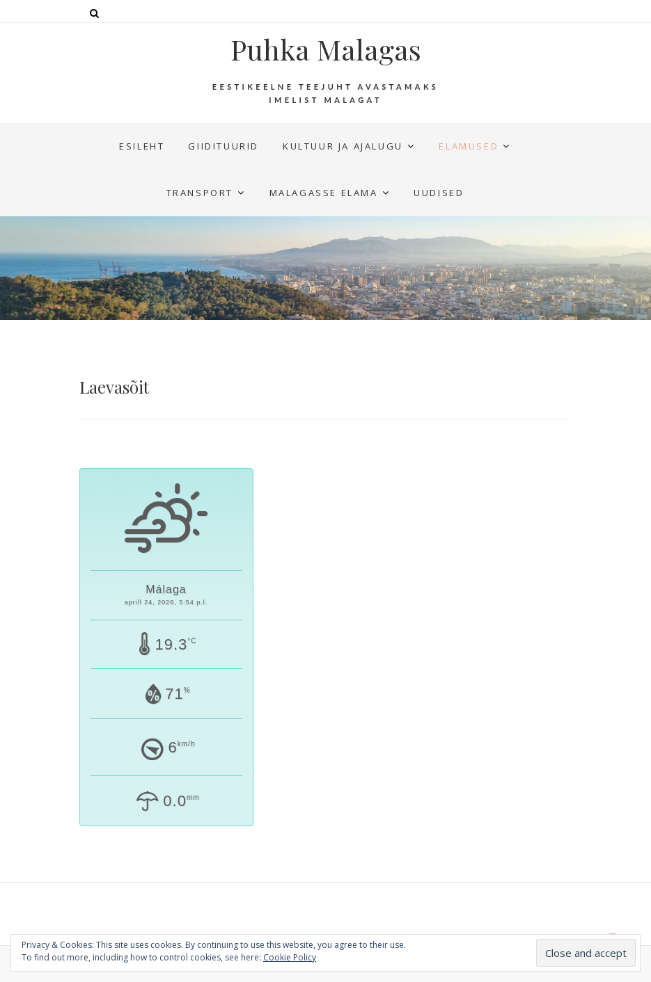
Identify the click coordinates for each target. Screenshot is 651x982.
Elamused (469, 146)
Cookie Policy (289, 957)
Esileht (141, 146)
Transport (199, 192)
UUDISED (439, 192)
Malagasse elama (323, 192)
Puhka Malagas (325, 49)
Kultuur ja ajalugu (343, 146)
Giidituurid (223, 146)
